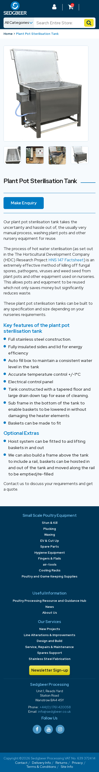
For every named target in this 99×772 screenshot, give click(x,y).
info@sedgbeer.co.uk (54, 711)
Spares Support (49, 653)
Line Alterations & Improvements (49, 635)
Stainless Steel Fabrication (50, 659)
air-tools (49, 565)
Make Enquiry (23, 202)
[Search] (60, 23)
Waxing (49, 535)
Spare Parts (49, 547)
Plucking (49, 529)
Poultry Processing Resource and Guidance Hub (49, 601)
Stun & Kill (49, 523)
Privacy (77, 762)
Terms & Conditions (41, 766)
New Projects (49, 629)
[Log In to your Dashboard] (54, 7)
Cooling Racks (49, 570)
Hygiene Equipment (49, 553)
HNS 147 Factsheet (66, 259)
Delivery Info (41, 762)
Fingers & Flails (49, 558)
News (49, 607)
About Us (49, 613)
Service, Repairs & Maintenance (49, 647)
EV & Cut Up (49, 541)
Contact (21, 762)
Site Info (67, 766)
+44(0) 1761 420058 (55, 707)
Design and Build (49, 641)
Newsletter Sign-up (49, 670)
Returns (61, 762)
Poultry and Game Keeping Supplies (49, 576)
